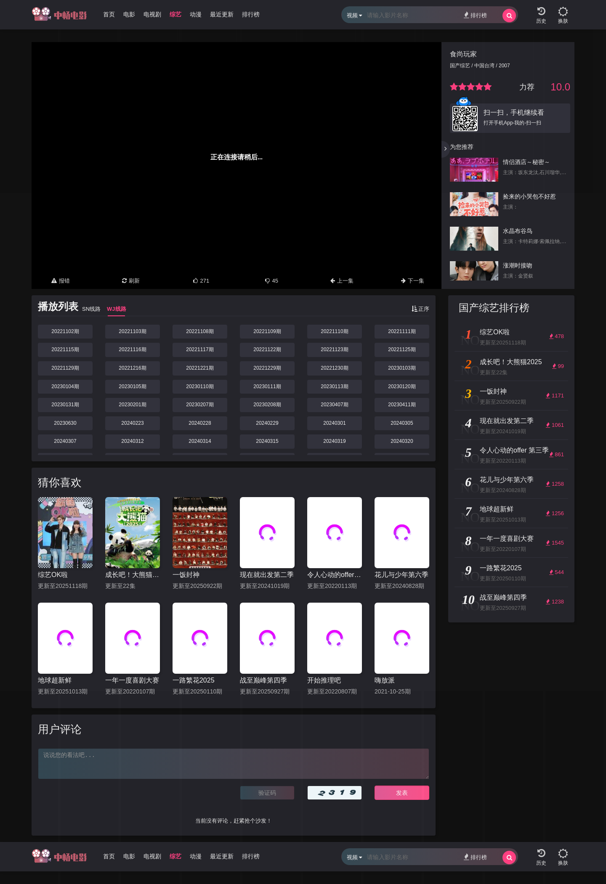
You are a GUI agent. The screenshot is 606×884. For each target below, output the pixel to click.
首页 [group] (109, 14)
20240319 (334, 441)
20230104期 (65, 386)
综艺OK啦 (53, 574)
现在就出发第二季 (267, 574)
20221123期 (334, 349)
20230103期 (401, 368)
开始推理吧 (324, 680)
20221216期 (132, 368)
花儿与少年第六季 (401, 574)
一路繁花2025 (194, 680)
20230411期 (401, 405)
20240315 (267, 441)
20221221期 (199, 368)
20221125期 (401, 349)
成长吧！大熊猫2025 (132, 574)
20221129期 (65, 368)
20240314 (200, 441)
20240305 (402, 423)
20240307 (65, 441)
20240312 (132, 441)
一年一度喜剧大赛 (132, 680)
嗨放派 (385, 680)
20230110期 (199, 386)
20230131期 (65, 405)
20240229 (267, 423)
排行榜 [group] (251, 14)
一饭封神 (186, 574)
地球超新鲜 (55, 680)
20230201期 (132, 405)
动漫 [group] (196, 14)
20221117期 (199, 349)
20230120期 (401, 386)
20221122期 (267, 349)
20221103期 (132, 331)
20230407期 (334, 405)
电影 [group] (129, 14)
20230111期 (267, 386)
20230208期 (267, 405)
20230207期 (199, 405)
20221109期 (267, 331)
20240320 (402, 441)
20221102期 (65, 331)
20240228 (200, 423)
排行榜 (475, 15)
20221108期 (199, 331)
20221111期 (401, 331)
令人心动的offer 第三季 (334, 574)
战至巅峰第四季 (263, 680)
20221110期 (334, 331)
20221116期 (132, 349)
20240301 (334, 423)
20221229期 (267, 368)
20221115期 (65, 349)
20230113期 (334, 386)
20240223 (132, 423)
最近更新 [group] (222, 14)
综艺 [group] (175, 14)
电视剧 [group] (152, 14)
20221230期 (334, 368)
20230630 (65, 423)
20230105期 (132, 386)
